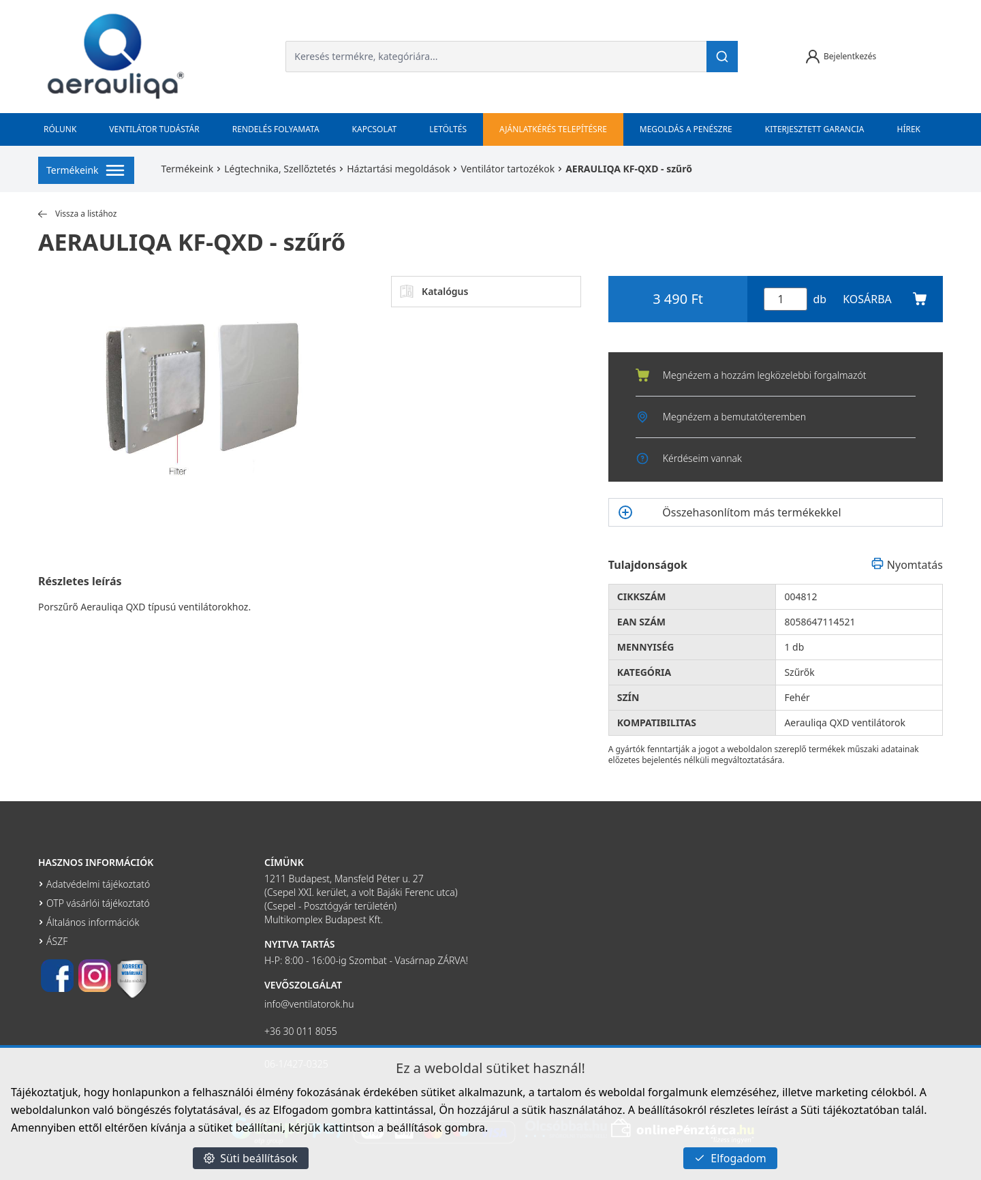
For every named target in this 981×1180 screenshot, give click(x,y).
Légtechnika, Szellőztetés (280, 168)
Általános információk (92, 922)
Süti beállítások (251, 1158)
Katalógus (434, 291)
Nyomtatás (907, 565)
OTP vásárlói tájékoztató (98, 903)
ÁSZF (56, 941)
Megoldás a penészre (686, 129)
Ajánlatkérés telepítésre (553, 129)
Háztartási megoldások (398, 168)
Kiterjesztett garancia (815, 129)
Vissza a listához (77, 213)
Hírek (909, 129)
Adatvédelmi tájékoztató (98, 884)
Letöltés (448, 129)
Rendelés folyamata (276, 129)
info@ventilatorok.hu (309, 1003)
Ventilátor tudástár (154, 129)
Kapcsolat (374, 129)
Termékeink (187, 168)
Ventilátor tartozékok (508, 168)
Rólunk (60, 129)
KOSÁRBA (884, 299)
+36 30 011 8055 (300, 1031)
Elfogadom (730, 1158)
